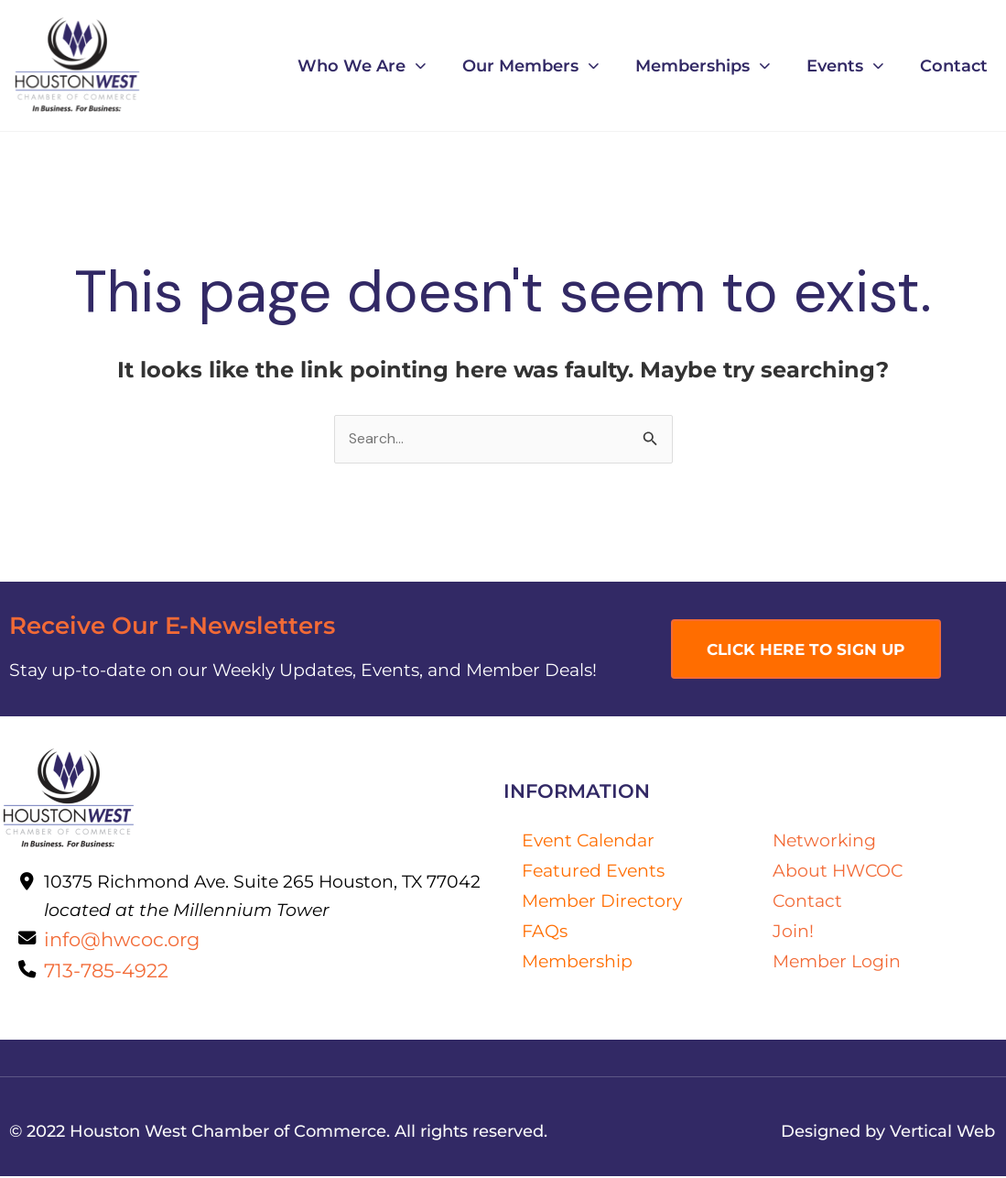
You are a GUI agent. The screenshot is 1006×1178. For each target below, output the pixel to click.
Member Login (837, 961)
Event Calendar (588, 840)
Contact (954, 65)
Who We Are (361, 66)
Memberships (702, 66)
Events (844, 66)
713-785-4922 (106, 972)
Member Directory (602, 900)
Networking (824, 841)
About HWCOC (838, 871)
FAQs (545, 931)
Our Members (530, 66)
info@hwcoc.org (122, 941)
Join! (793, 931)
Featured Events (593, 870)
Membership (577, 961)
